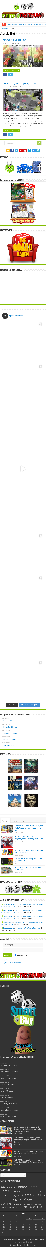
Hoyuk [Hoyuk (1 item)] (43, 1194)
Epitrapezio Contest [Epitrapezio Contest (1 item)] (39, 1190)
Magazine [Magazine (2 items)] (17, 1197)
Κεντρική (5, 28)
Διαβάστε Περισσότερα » (11, 70)
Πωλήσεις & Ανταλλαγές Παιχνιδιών (28, 926)
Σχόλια (24, 819)
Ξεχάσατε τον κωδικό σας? (12, 961)
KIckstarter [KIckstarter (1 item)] (8, 1198)
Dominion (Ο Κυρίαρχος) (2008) (19, 83)
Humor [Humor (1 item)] (2, 1198)
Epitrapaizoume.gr (38, 1238)
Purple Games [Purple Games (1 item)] (23, 1202)
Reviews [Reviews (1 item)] (30, 1202)
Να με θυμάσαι (21, 953)
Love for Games (15, 1238)
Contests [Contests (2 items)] (13, 1189)
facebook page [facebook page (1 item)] (4, 1194)
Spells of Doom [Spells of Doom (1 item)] (11, 1206)
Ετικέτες (32, 819)
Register (5, 958)
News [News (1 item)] (17, 1202)
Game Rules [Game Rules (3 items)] (31, 1193)
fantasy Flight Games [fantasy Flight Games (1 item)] (15, 1194)
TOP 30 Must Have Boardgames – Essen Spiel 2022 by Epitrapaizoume (28, 1159)
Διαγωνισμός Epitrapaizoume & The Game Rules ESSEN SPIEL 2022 (28, 1151)
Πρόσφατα (5, 819)
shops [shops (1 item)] (35, 1202)
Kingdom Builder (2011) (16, 39)
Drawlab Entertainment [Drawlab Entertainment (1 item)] (26, 1190)
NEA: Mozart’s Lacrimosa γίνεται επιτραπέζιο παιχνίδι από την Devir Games (28, 1138)
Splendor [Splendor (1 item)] (19, 1206)
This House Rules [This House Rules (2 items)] (32, 1205)
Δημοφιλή (15, 819)
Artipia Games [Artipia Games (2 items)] (8, 1185)
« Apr (2, 1231)
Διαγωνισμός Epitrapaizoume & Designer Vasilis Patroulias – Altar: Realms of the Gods (29, 826)
